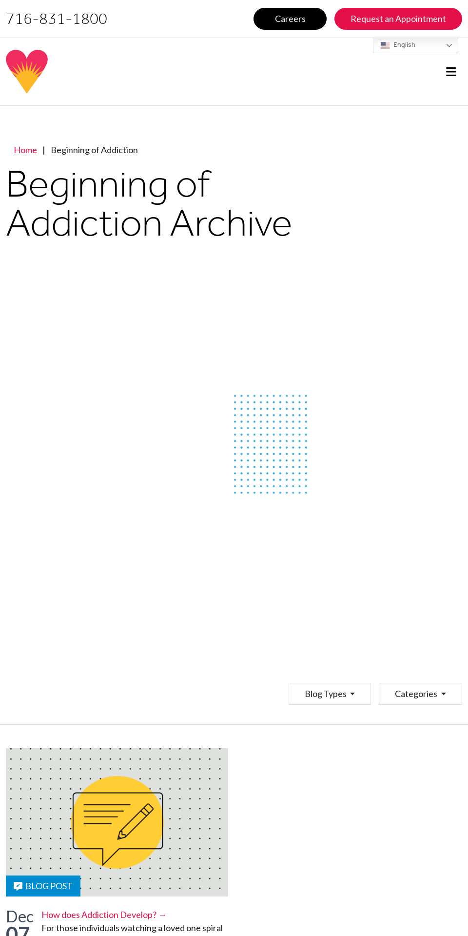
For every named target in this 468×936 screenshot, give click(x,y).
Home (25, 149)
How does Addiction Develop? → (104, 914)
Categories (417, 693)
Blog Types (326, 693)
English (398, 45)
